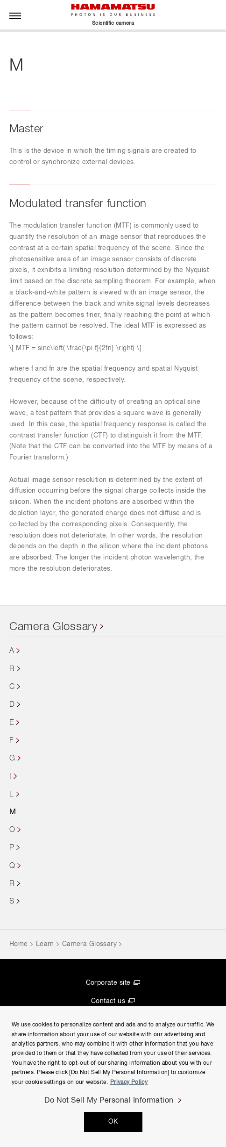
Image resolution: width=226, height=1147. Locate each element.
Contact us (108, 1001)
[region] (113, 1076)
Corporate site (108, 983)
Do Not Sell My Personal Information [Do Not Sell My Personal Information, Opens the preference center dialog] (109, 1100)
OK (113, 1121)
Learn (45, 944)
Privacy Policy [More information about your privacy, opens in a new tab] (129, 1082)
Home (18, 944)
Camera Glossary (53, 626)
